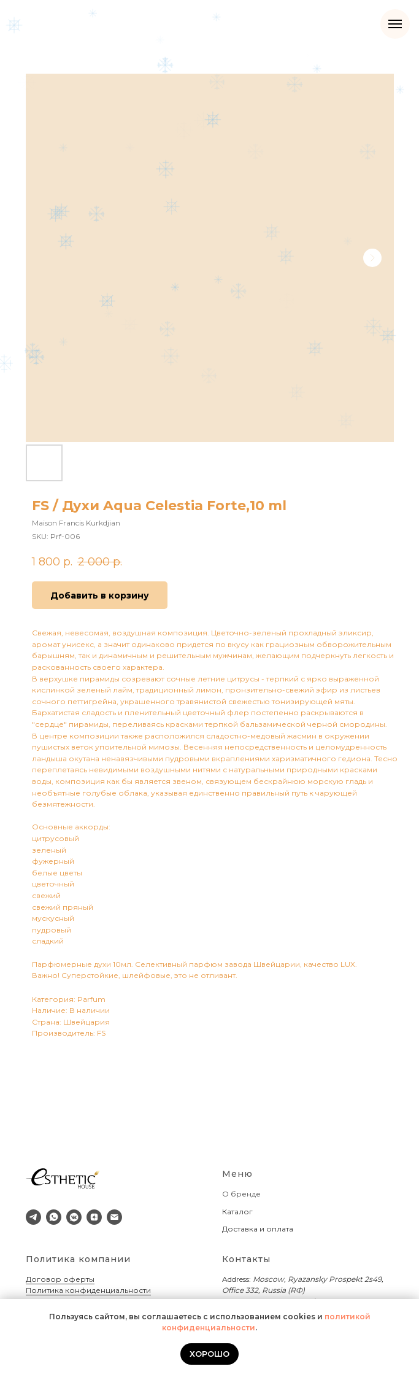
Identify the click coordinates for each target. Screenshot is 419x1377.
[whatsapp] (53, 1217)
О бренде (241, 1193)
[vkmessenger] (74, 1217)
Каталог (237, 1211)
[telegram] (33, 1217)
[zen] (94, 1217)
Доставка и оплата (257, 1228)
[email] (114, 1217)
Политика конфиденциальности (88, 1290)
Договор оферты (60, 1279)
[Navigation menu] (395, 24)
